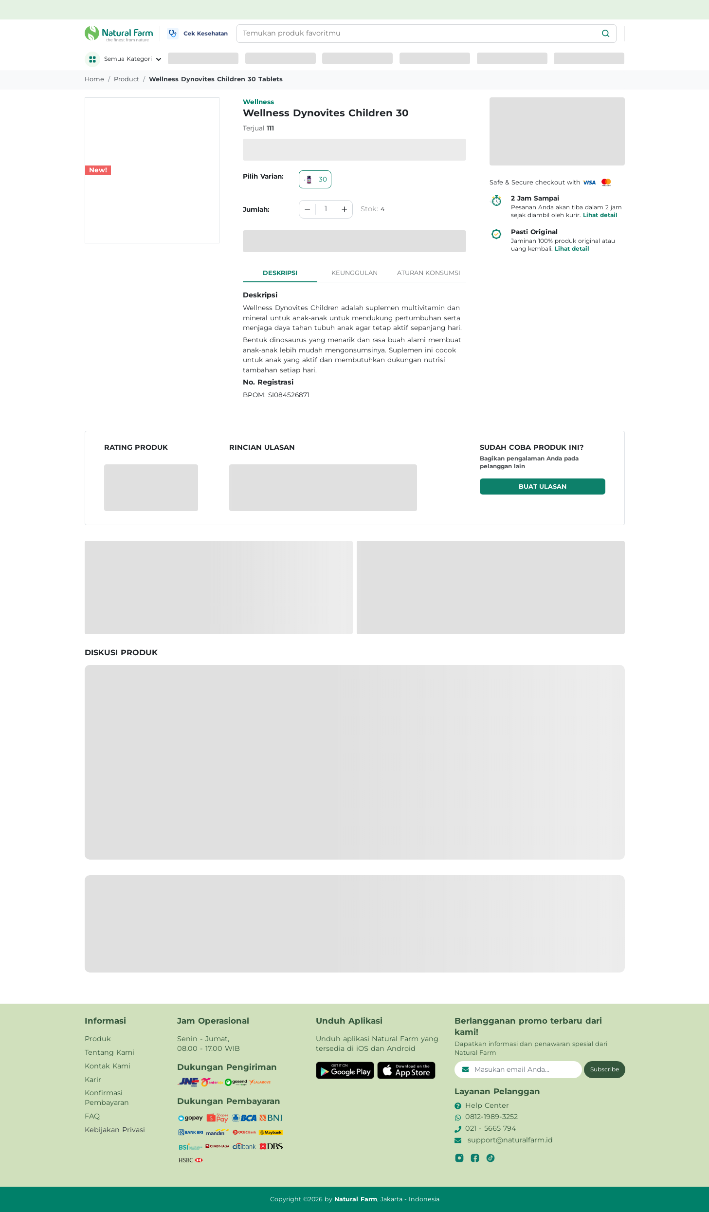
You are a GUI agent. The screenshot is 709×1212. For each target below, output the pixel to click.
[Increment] (344, 209)
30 (315, 179)
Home (94, 79)
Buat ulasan (542, 486)
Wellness (258, 102)
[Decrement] (307, 209)
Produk (98, 1038)
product (126, 79)
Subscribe (604, 1069)
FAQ (92, 1116)
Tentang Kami (109, 1052)
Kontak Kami (107, 1066)
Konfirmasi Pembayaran (107, 1097)
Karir (93, 1079)
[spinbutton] (325, 209)
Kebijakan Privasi (115, 1129)
